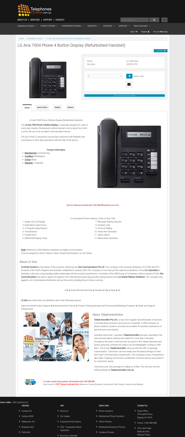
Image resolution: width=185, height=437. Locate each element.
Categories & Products (25, 26)
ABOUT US (22, 20)
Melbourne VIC (28, 421)
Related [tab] (57, 107)
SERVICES (123, 26)
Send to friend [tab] (42, 107)
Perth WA (26, 432)
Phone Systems (106, 411)
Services (35, 20)
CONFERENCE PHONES (71, 26)
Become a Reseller (68, 435)
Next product (160, 51)
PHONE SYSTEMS (48, 26)
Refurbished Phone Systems (111, 416)
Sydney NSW (27, 416)
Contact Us (27, 411)
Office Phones (105, 421)
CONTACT (59, 20)
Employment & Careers (70, 421)
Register (145, 32)
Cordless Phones (106, 432)
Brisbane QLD (28, 427)
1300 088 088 (150, 423)
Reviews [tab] (70, 107)
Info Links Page (144, 428)
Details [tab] (27, 108)
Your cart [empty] (160, 32)
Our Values (65, 416)
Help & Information (141, 26)
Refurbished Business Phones (112, 427)
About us (64, 411)
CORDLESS (107, 26)
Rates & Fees (143, 431)
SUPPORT (47, 20)
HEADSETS (91, 26)
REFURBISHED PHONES (34, 39)
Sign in (133, 32)
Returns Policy (143, 435)
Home (21, 39)
